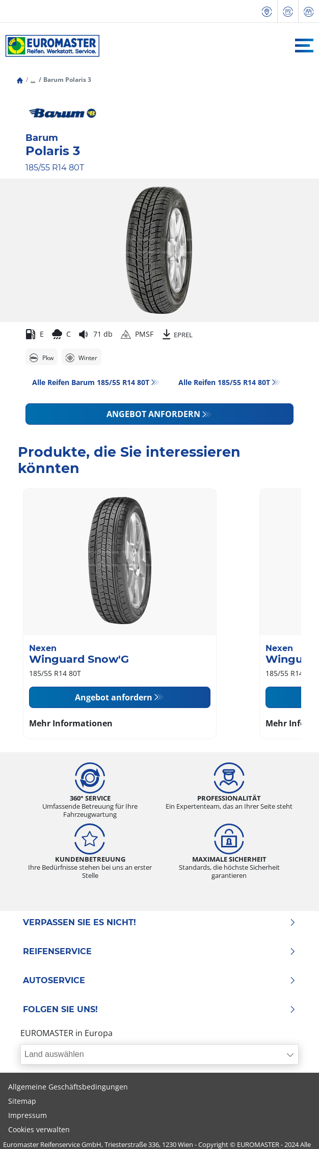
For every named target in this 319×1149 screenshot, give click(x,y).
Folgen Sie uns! (159, 1010)
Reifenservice (159, 952)
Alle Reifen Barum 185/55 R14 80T (90, 382)
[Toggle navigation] (304, 45)
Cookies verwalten (39, 1129)
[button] (33, 79)
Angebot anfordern (153, 414)
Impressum (27, 1115)
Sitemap (22, 1101)
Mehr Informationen (71, 723)
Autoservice (159, 981)
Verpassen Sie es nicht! (159, 923)
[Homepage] (20, 79)
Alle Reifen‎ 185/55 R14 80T (224, 382)
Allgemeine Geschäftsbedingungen (68, 1087)
